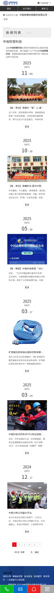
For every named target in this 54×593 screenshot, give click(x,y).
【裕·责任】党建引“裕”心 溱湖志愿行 (27, 108)
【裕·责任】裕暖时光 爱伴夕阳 (25, 186)
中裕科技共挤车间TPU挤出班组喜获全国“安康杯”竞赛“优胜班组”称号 (27, 434)
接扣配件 (38, 576)
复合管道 (28, 576)
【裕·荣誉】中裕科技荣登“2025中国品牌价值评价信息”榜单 (27, 268)
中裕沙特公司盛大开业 (20, 513)
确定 (37, 552)
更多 (27, 126)
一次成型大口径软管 (15, 579)
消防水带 (7, 576)
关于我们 (27, 8)
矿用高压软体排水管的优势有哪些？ (27, 352)
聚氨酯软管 (18, 576)
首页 (9, 8)
